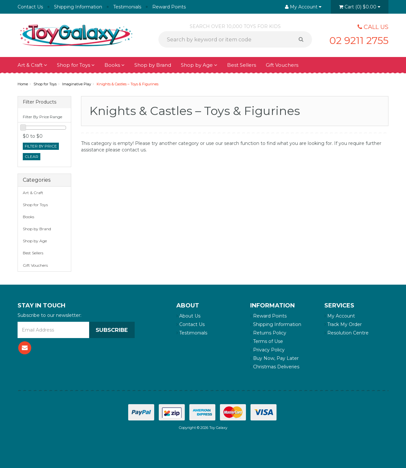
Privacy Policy (267, 350)
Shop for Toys (76, 65)
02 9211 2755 (353, 40)
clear (31, 156)
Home (23, 84)
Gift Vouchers (282, 65)
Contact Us (30, 7)
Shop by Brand (152, 65)
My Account (339, 316)
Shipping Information (78, 7)
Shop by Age (199, 65)
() (359, 7)
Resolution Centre (346, 333)
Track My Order (343, 324)
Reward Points (169, 7)
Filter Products (39, 102)
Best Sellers (241, 65)
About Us (188, 316)
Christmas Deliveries (274, 367)
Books (114, 65)
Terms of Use (266, 341)
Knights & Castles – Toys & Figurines (127, 84)
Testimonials (127, 7)
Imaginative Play (76, 84)
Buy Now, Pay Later (274, 358)
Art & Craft (32, 65)
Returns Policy (268, 333)
